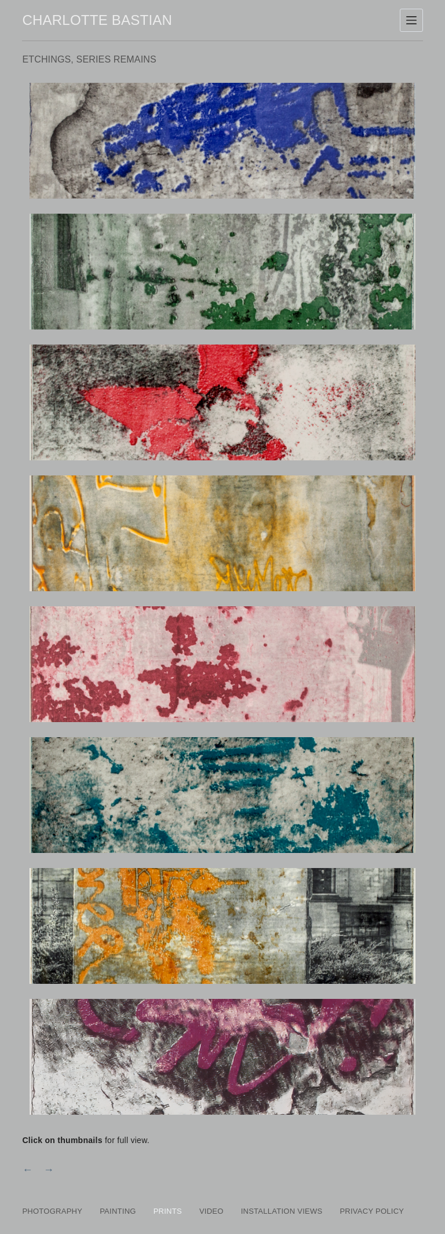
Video (211, 1211)
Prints (168, 1211)
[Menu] (411, 20)
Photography (52, 1211)
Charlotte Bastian (97, 20)
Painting (118, 1211)
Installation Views (282, 1211)
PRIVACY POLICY (372, 1211)
